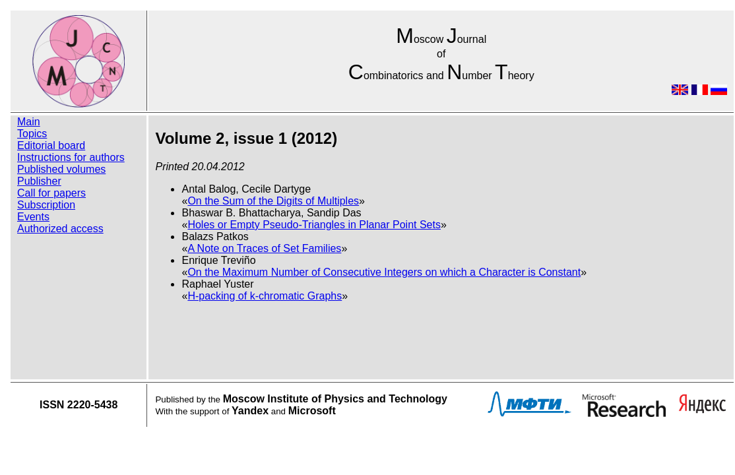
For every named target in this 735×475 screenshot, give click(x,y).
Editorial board (51, 145)
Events (33, 216)
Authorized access (60, 228)
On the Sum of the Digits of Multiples (273, 200)
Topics (32, 133)
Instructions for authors (71, 157)
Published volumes (61, 169)
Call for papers (51, 193)
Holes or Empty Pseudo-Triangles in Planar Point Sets (314, 224)
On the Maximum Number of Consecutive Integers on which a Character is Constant (384, 272)
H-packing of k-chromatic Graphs (264, 295)
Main (28, 121)
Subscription (46, 204)
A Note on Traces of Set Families (264, 248)
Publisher (39, 181)
